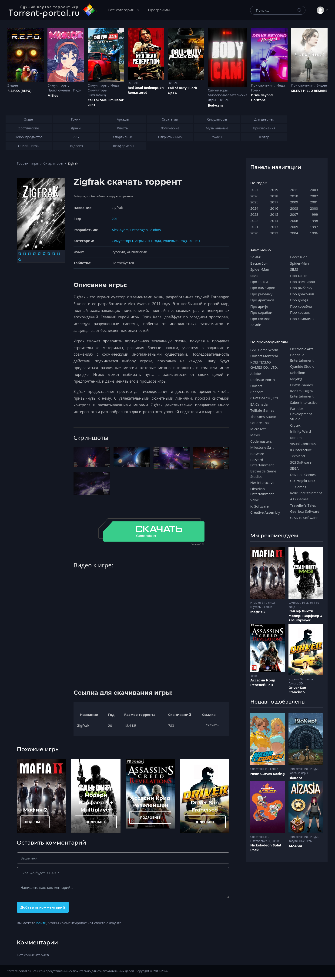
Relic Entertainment (306, 493)
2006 (294, 220)
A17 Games (299, 499)
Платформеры (260, 841)
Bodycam (215, 105)
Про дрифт (259, 306)
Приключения (59, 90)
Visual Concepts (303, 443)
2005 (294, 226)
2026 (254, 196)
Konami (296, 437)
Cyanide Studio (302, 366)
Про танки (259, 281)
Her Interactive (262, 482)
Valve (254, 500)
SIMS (254, 275)
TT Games (298, 487)
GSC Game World (264, 349)
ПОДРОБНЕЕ (35, 822)
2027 (254, 189)
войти (41, 922)
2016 (274, 208)
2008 (294, 208)
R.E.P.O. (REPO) (19, 90)
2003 (314, 189)
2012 (274, 233)
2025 (254, 202)
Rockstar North (262, 379)
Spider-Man (259, 269)
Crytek (295, 425)
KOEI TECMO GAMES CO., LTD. (264, 365)
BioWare (257, 453)
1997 (314, 226)
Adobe (255, 373)
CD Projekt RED (302, 480)
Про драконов (262, 300)
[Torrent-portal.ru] (52, 10)
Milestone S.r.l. (262, 447)
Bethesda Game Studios (263, 473)
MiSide (52, 95)
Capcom (257, 392)
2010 (294, 196)
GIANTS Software (304, 517)
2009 (294, 202)
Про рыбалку (261, 294)
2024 (254, 208)
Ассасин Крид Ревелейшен (262, 682)
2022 (254, 220)
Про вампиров (262, 287)
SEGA (294, 468)
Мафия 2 (35, 809)
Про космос (260, 318)
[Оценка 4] (34, 253)
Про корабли (261, 312)
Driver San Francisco (297, 690)
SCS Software (301, 462)
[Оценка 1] (20, 253)
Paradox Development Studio (301, 413)
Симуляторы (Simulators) (97, 92)
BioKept (295, 778)
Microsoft (258, 429)
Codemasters (261, 441)
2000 (314, 208)
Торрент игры (28, 163)
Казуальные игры (300, 841)
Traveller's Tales (303, 505)
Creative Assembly (265, 512)
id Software (259, 506)
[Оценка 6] (44, 253)
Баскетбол (259, 263)
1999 (314, 214)
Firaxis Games (301, 385)
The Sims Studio (263, 416)
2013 (274, 226)
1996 (314, 233)
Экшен (12, 85)
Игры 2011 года (148, 240)
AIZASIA (295, 846)
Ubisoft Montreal (264, 356)
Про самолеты (302, 318)
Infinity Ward (300, 431)
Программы (159, 10)
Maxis (255, 435)
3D (300, 607)
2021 (254, 226)
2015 (274, 214)
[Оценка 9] (58, 253)
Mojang (296, 378)
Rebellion (297, 372)
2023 (254, 214)
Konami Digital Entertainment (302, 393)
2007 (294, 214)
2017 (274, 202)
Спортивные (259, 769)
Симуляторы (57, 85)
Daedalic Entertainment (302, 357)
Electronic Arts (301, 349)
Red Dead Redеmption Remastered (146, 90)
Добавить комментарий (42, 907)
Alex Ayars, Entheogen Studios (136, 229)
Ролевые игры (298, 773)
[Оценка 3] (29, 253)
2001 (314, 202)
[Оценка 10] (20, 259)
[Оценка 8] (54, 253)
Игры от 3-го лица (262, 603)
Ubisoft (256, 386)
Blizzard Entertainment (262, 462)
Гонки (256, 90)
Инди (77, 90)
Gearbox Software (304, 511)
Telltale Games (262, 410)
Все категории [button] (121, 10)
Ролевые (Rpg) (175, 240)
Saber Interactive (304, 402)
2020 (254, 233)
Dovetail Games (303, 474)
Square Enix (259, 422)
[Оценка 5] (39, 253)
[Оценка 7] (49, 253)
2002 (314, 196)
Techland (297, 456)
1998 (314, 220)
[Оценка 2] (25, 253)
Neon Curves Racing (267, 774)
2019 (274, 189)
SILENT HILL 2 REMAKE (309, 90)
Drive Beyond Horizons (262, 97)
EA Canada (259, 404)
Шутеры (256, 607)
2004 (294, 233)
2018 (274, 196)
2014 (274, 220)
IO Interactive (301, 450)
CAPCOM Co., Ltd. (264, 398)
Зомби (255, 257)
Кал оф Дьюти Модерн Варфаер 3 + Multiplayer (305, 615)
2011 (116, 218)
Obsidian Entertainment (262, 491)
